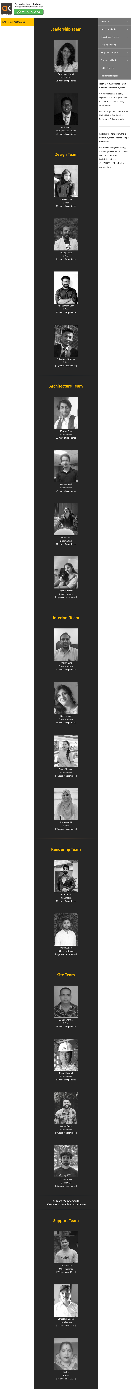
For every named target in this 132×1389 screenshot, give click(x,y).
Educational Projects (110, 37)
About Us (105, 21)
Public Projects (107, 68)
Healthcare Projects (109, 29)
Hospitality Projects (109, 52)
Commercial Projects (110, 60)
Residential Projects (109, 75)
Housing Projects (108, 44)
